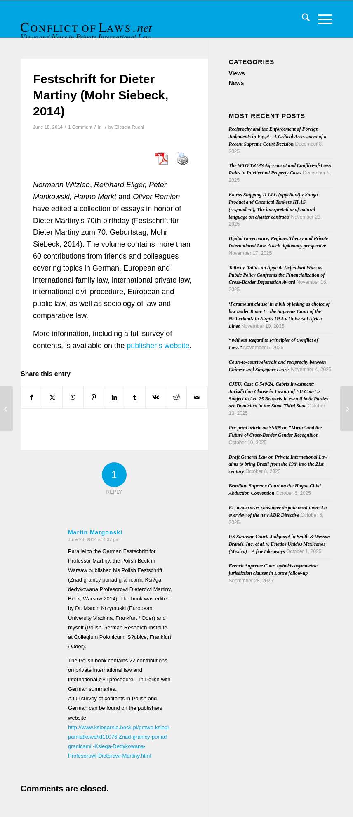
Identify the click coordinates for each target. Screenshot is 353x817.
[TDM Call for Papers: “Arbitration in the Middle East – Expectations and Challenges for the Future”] (6, 408)
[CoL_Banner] (87, 26)
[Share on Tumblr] (135, 397)
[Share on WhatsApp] (73, 397)
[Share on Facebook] (31, 397)
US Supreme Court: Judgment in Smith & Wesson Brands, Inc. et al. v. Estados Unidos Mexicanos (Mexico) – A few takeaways (279, 544)
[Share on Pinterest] (94, 397)
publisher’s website (158, 345)
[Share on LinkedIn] (114, 397)
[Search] (302, 19)
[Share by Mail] (197, 397)
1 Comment (80, 127)
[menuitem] (302, 19)
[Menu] (321, 19)
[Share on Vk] (156, 397)
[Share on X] (52, 397)
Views (237, 73)
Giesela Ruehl (129, 127)
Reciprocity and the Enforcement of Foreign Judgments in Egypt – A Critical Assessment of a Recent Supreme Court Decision (278, 136)
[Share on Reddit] (176, 397)
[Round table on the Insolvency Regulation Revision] (346, 408)
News (236, 83)
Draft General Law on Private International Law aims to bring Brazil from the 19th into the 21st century (278, 464)
